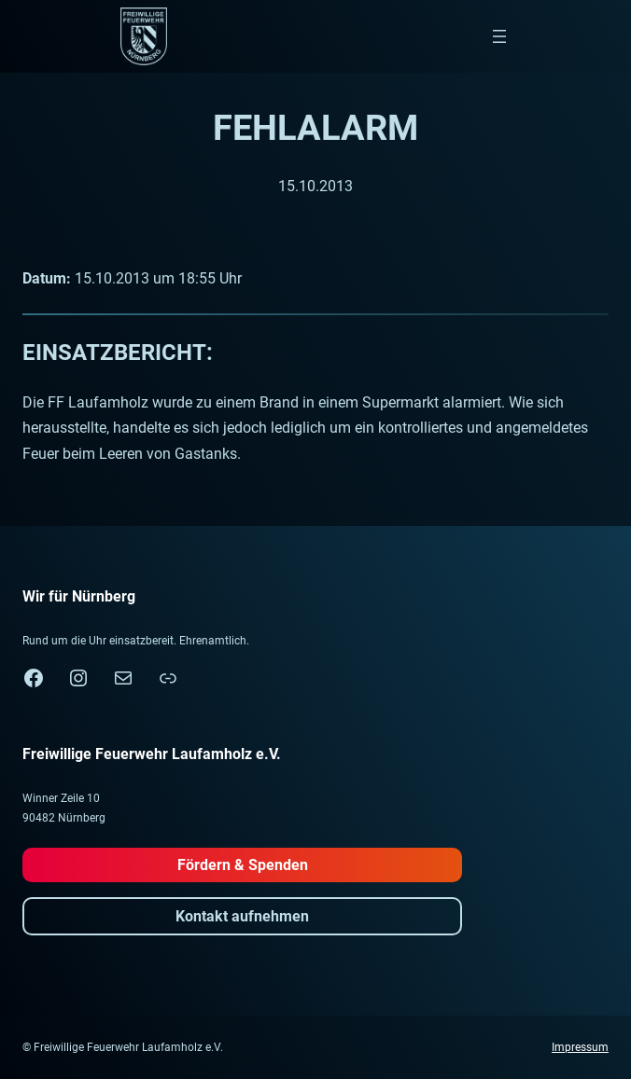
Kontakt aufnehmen (242, 916)
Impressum (580, 1047)
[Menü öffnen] (499, 36)
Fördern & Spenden (242, 865)
